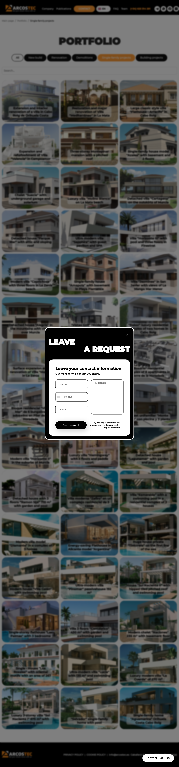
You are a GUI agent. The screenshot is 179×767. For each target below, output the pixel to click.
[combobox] (59, 397)
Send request (71, 425)
